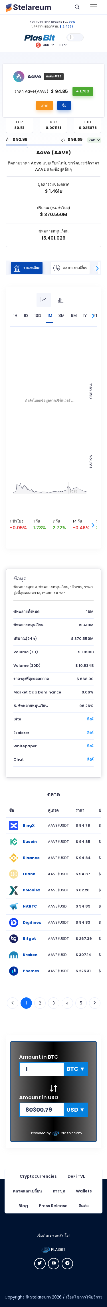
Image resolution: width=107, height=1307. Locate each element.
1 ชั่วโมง (16, 521)
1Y (85, 315)
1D (26, 315)
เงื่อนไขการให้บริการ (84, 1297)
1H (15, 315)
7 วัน (56, 521)
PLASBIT (53, 1249)
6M (74, 315)
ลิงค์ (90, 719)
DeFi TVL (76, 1176)
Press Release (53, 1206)
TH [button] (61, 45)
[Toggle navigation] (93, 7)
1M (49, 315)
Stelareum (40, 1297)
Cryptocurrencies (38, 1176)
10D (37, 315)
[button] (39, 37)
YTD (97, 315)
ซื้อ (64, 105)
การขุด (59, 1191)
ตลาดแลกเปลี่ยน (70, 268)
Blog (23, 1206)
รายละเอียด (26, 268)
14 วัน (77, 521)
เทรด (44, 105)
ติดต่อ (83, 1206)
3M (61, 315)
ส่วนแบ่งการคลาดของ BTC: (48, 21)
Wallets (84, 1191)
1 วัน (36, 521)
